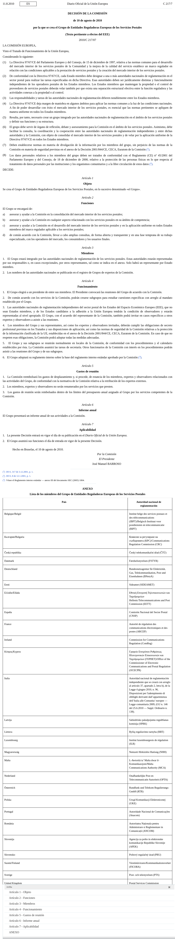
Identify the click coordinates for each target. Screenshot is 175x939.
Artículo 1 (20, 892)
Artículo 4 (25, 909)
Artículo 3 (22, 903)
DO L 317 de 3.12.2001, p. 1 (19, 472)
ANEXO (14, 932)
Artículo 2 (22, 897)
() (147, 149)
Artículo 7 (24, 926)
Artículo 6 (24, 920)
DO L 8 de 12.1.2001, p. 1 (18, 476)
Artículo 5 (26, 915)
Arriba (9, 887)
